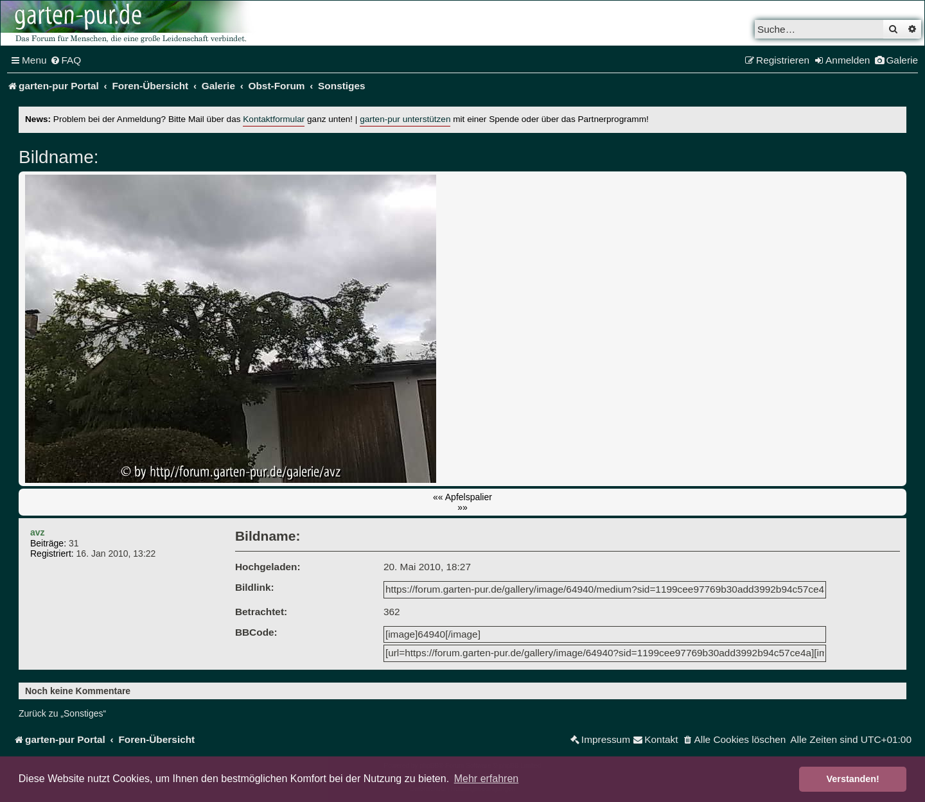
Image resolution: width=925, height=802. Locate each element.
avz (37, 532)
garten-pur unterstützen (405, 119)
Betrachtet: (261, 611)
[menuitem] (66, 60)
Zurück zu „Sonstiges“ (62, 713)
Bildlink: (254, 587)
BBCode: (256, 632)
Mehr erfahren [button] (486, 778)
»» (462, 507)
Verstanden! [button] (853, 779)
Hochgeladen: (268, 566)
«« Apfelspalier (462, 497)
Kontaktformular (273, 119)
